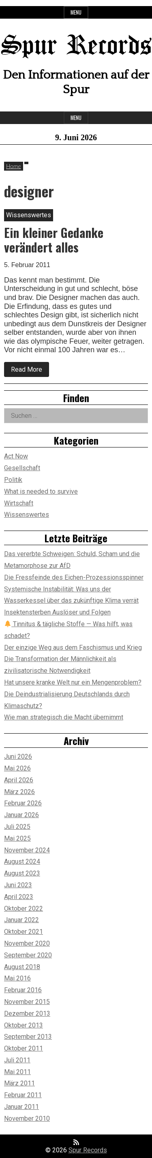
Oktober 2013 (23, 1025)
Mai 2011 (17, 1072)
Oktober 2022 (23, 908)
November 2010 (27, 1118)
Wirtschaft (18, 503)
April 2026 (18, 780)
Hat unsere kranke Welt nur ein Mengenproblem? (72, 682)
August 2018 (22, 967)
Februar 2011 (23, 1095)
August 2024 (22, 861)
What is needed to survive (41, 491)
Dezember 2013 (27, 1013)
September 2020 (28, 955)
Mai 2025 (17, 838)
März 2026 (19, 792)
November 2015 (27, 1002)
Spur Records (76, 46)
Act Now (16, 456)
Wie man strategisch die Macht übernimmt (63, 717)
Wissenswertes (26, 514)
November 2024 (27, 850)
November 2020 (27, 943)
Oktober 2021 (23, 931)
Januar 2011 (21, 1107)
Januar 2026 (21, 815)
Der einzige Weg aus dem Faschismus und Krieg (73, 647)
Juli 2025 (17, 827)
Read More (30, 371)
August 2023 (22, 873)
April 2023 (18, 897)
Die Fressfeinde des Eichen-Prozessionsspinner (73, 577)
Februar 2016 (23, 990)
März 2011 (19, 1083)
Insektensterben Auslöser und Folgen (57, 612)
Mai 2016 (17, 978)
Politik (13, 480)
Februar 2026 (23, 803)
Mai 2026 (17, 768)
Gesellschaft (22, 468)
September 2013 (28, 1036)
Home (13, 166)
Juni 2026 (18, 756)
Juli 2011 (17, 1060)
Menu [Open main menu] (76, 118)
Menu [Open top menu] (76, 12)
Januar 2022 (21, 920)
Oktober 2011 (23, 1048)
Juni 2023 (18, 885)
